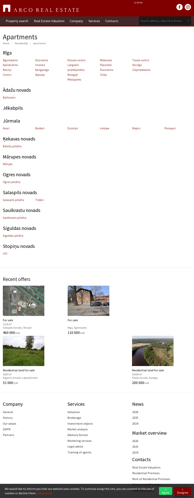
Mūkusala (106, 60)
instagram (188, 7)
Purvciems (106, 70)
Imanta (40, 65)
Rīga (7, 52)
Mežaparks (74, 79)
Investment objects (80, 373)
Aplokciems (10, 65)
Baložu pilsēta (12, 146)
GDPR (6, 379)
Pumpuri (170, 128)
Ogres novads (17, 174)
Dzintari (72, 128)
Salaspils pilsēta (13, 200)
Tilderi (39, 200)
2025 (135, 367)
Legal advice (75, 396)
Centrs (7, 75)
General (8, 361)
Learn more (44, 493)
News (138, 353)
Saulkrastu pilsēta (14, 218)
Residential (21, 43)
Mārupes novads (20, 156)
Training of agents (79, 401)
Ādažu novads (17, 90)
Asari (6, 128)
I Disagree (182, 491)
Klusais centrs (76, 60)
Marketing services (79, 390)
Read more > (183, 446)
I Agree (165, 491)
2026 (135, 361)
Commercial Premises (146, 434)
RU (141, 2)
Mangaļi (72, 75)
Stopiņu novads (19, 246)
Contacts (112, 21)
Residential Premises (146, 422)
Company (76, 21)
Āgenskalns (10, 60)
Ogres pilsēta (11, 182)
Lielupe (104, 128)
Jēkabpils (13, 108)
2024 (135, 373)
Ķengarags (42, 70)
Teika (103, 75)
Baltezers (9, 97)
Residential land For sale (121, 309)
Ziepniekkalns (141, 70)
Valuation (73, 361)
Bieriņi (7, 70)
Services (95, 21)
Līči (5, 253)
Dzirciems (41, 60)
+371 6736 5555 (24, 471)
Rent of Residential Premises (151, 428)
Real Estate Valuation (49, 21)
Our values (9, 373)
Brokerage (74, 367)
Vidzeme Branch (142, 440)
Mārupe (8, 164)
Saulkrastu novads (22, 210)
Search (188, 20)
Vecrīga (137, 65)
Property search (17, 21)
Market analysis (77, 379)
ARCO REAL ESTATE (41, 8)
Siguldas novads (20, 228)
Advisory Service (77, 384)
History (8, 367)
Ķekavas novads (19, 138)
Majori (136, 128)
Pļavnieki (106, 65)
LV (135, 2)
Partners (8, 384)
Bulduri (40, 128)
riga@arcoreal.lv (24, 476)
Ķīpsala (40, 75)
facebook (179, 7)
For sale (24, 309)
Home (6, 43)
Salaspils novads (20, 192)
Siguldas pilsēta (13, 235)
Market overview (149, 382)
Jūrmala (11, 120)
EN (138, 2)
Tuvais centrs (140, 60)
